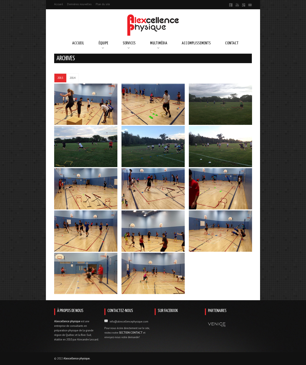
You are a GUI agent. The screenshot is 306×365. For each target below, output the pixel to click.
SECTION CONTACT (130, 332)
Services (129, 43)
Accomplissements (196, 43)
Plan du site (103, 4)
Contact (232, 43)
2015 (60, 78)
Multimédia (158, 43)
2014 (72, 78)
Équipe (103, 43)
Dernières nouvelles (79, 4)
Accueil (58, 4)
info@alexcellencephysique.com (129, 321)
